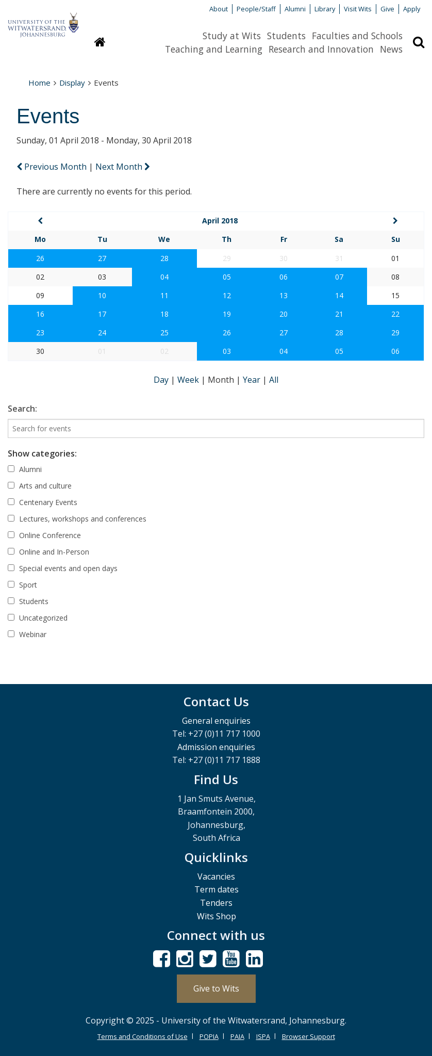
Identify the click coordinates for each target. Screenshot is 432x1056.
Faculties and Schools (357, 35)
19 (227, 314)
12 (227, 295)
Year (252, 379)
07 (339, 277)
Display (72, 82)
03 (227, 351)
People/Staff (256, 8)
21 (339, 314)
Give (387, 8)
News (391, 49)
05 (227, 277)
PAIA (237, 1036)
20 (283, 314)
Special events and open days (63, 568)
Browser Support (308, 1036)
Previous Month (52, 166)
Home (39, 82)
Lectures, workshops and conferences (77, 519)
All (273, 379)
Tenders (216, 902)
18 (164, 314)
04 (164, 277)
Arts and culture (40, 486)
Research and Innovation (321, 49)
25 (164, 332)
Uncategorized (38, 618)
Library (324, 8)
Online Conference (44, 535)
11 (164, 295)
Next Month (122, 166)
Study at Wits (232, 35)
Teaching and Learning (213, 49)
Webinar (27, 634)
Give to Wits (216, 988)
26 (40, 258)
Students (286, 35)
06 (283, 277)
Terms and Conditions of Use (142, 1036)
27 (102, 258)
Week (189, 379)
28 (164, 258)
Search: (22, 408)
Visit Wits (358, 8)
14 (339, 295)
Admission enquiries (216, 747)
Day (162, 379)
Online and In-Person (48, 552)
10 (102, 295)
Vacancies (216, 876)
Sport (22, 585)
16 (40, 314)
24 (102, 332)
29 (395, 332)
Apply (411, 8)
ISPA (263, 1036)
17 (102, 314)
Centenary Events (42, 502)
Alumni (295, 8)
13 (283, 295)
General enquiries (216, 720)
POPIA (209, 1036)
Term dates (216, 889)
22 (395, 314)
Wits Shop (216, 916)
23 (40, 332)
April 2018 (220, 220)
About (218, 8)
